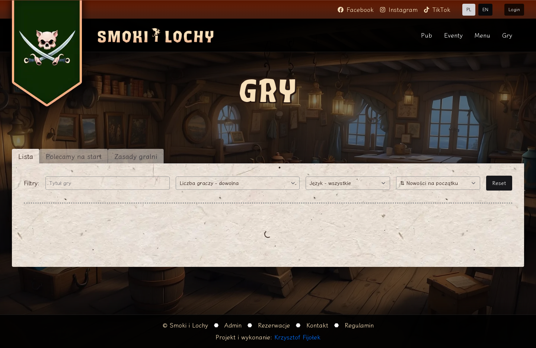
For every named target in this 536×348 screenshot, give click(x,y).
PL (468, 9)
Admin (233, 325)
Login (514, 9)
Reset (499, 183)
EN (485, 9)
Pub (426, 35)
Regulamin (359, 325)
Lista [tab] (25, 156)
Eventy (453, 35)
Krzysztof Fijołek (297, 337)
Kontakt (317, 325)
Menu (482, 35)
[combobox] (238, 183)
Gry (507, 35)
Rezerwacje (274, 325)
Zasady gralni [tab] (135, 156)
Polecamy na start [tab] (74, 156)
